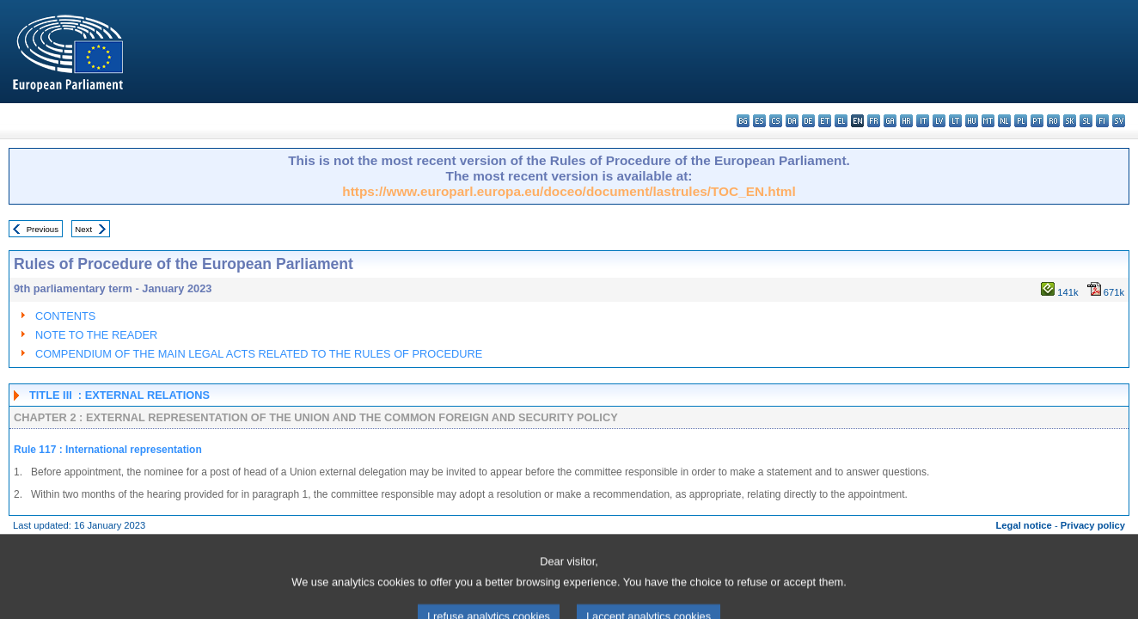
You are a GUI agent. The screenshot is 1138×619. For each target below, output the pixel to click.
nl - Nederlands (1004, 120)
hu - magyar (971, 120)
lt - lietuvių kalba (955, 120)
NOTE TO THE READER (96, 334)
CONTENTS (65, 316)
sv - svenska (1118, 120)
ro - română (1053, 120)
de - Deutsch (808, 120)
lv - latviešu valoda (939, 120)
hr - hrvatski (906, 120)
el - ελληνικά (841, 120)
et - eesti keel (824, 120)
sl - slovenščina (1086, 120)
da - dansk (792, 120)
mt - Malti (988, 120)
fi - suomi (1102, 120)
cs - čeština (775, 120)
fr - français (873, 120)
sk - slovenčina (1069, 120)
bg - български (743, 120)
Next (83, 229)
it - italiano (922, 120)
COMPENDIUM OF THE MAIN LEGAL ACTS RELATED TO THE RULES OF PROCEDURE (258, 353)
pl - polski (1020, 120)
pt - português (1037, 120)
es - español (759, 120)
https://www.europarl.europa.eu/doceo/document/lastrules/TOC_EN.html (568, 191)
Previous (42, 229)
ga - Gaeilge (890, 120)
